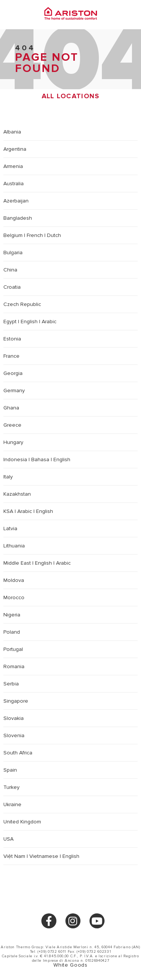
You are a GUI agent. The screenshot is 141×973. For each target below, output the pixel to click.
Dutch (54, 235)
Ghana (11, 408)
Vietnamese (43, 856)
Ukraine (12, 804)
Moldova (13, 580)
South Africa (17, 753)
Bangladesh (17, 218)
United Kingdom (22, 822)
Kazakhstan (17, 494)
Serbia (11, 684)
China (10, 270)
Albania (12, 132)
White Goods (70, 965)
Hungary (13, 442)
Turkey (11, 787)
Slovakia (13, 718)
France (11, 356)
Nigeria (11, 615)
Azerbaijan (16, 201)
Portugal (13, 649)
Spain (10, 770)
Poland (11, 632)
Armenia (13, 166)
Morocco (13, 597)
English (29, 321)
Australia (13, 183)
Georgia (13, 373)
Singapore (15, 701)
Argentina (14, 149)
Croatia (12, 287)
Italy (8, 477)
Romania (13, 666)
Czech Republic (22, 304)
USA (8, 839)
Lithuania (14, 546)
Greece (12, 425)
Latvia (10, 528)
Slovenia (13, 735)
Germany (14, 390)
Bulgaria (13, 252)
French (35, 235)
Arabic (49, 321)
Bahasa (40, 459)
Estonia (12, 339)
